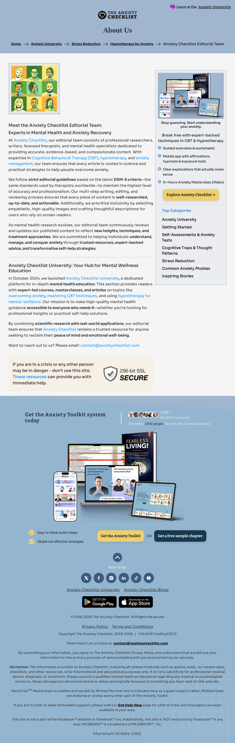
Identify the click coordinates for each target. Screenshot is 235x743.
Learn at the (200, 7)
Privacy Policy (95, 626)
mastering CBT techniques (72, 295)
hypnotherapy (113, 158)
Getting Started (177, 227)
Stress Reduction (86, 44)
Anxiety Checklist (30, 140)
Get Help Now (130, 705)
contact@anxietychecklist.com (110, 345)
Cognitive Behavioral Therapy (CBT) (65, 158)
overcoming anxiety (26, 295)
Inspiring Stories (177, 276)
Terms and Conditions (132, 626)
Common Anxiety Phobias (186, 268)
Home (16, 44)
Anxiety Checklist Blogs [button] (146, 589)
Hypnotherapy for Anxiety (131, 44)
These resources (30, 376)
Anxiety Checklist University (92, 278)
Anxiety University (46, 44)
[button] (117, 561)
